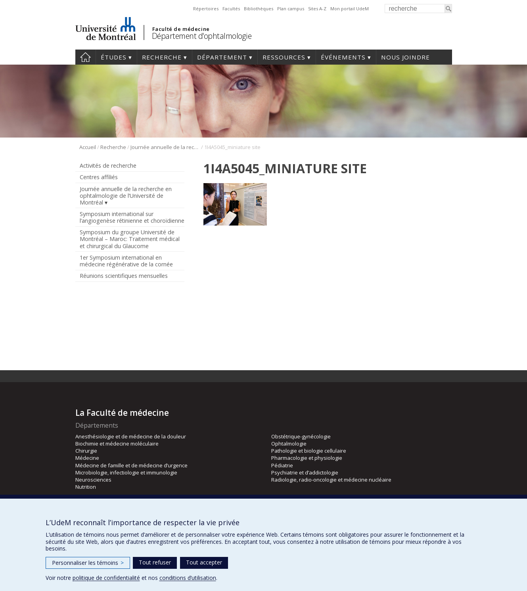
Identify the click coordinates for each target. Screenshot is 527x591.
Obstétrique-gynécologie (301, 436)
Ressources (284, 57)
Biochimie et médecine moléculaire (117, 443)
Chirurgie (86, 450)
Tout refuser (155, 562)
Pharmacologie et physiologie (306, 457)
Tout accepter (204, 562)
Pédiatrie (282, 465)
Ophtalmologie (289, 443)
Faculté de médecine (181, 29)
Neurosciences (93, 479)
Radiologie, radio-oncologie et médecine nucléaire (331, 479)
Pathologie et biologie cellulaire (308, 450)
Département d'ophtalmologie (202, 36)
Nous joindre (405, 57)
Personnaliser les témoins (88, 562)
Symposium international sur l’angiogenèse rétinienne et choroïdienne (132, 217)
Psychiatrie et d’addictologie (304, 472)
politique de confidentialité (106, 577)
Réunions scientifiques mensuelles (124, 275)
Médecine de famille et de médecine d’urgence (131, 465)
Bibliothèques (258, 8)
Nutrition (85, 486)
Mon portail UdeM (349, 8)
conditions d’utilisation (187, 577)
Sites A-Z (317, 8)
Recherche (162, 57)
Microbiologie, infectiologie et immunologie (126, 472)
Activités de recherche (108, 165)
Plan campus (290, 8)
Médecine (87, 457)
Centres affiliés (99, 177)
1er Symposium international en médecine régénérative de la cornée (126, 261)
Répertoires (205, 8)
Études (113, 57)
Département (222, 57)
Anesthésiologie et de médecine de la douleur (130, 436)
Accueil (85, 57)
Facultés (231, 8)
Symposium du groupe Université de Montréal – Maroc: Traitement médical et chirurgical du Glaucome (130, 238)
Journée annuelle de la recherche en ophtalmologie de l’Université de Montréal (165, 147)
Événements (343, 57)
